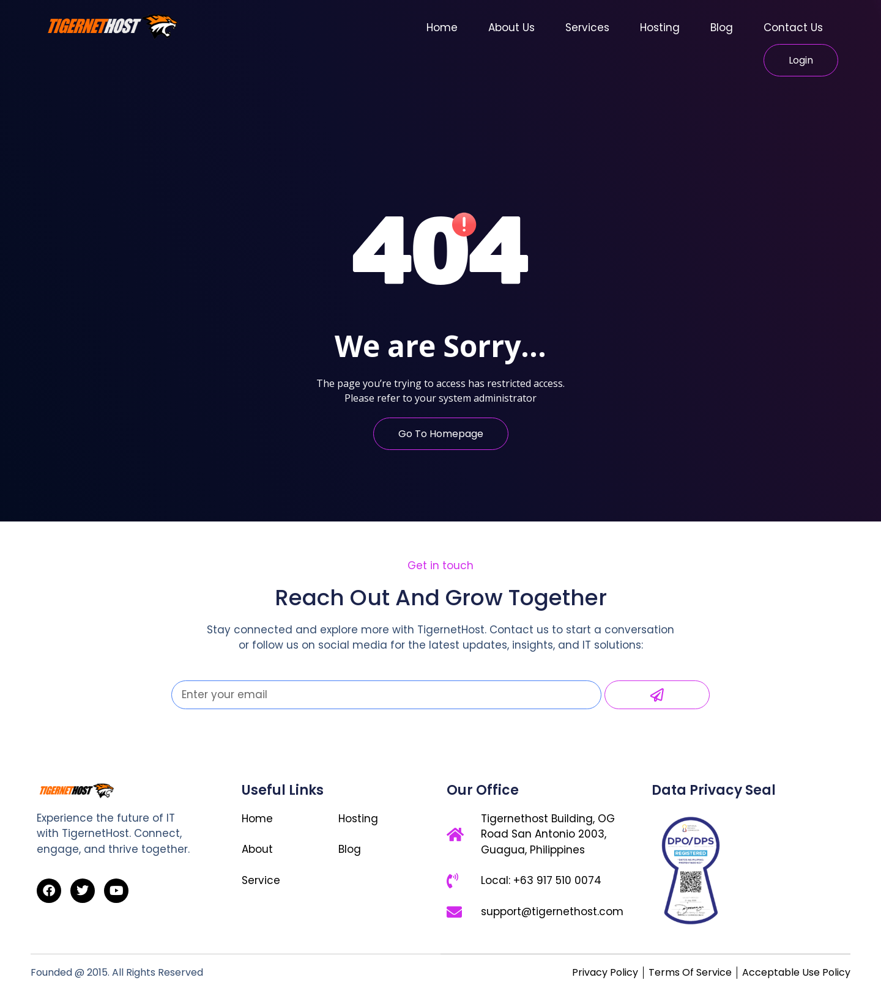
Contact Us (793, 27)
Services (587, 27)
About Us (511, 27)
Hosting (660, 27)
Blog (721, 27)
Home (442, 27)
